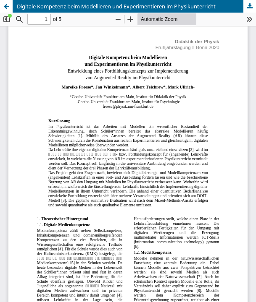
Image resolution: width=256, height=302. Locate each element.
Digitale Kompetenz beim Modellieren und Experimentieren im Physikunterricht (116, 6)
